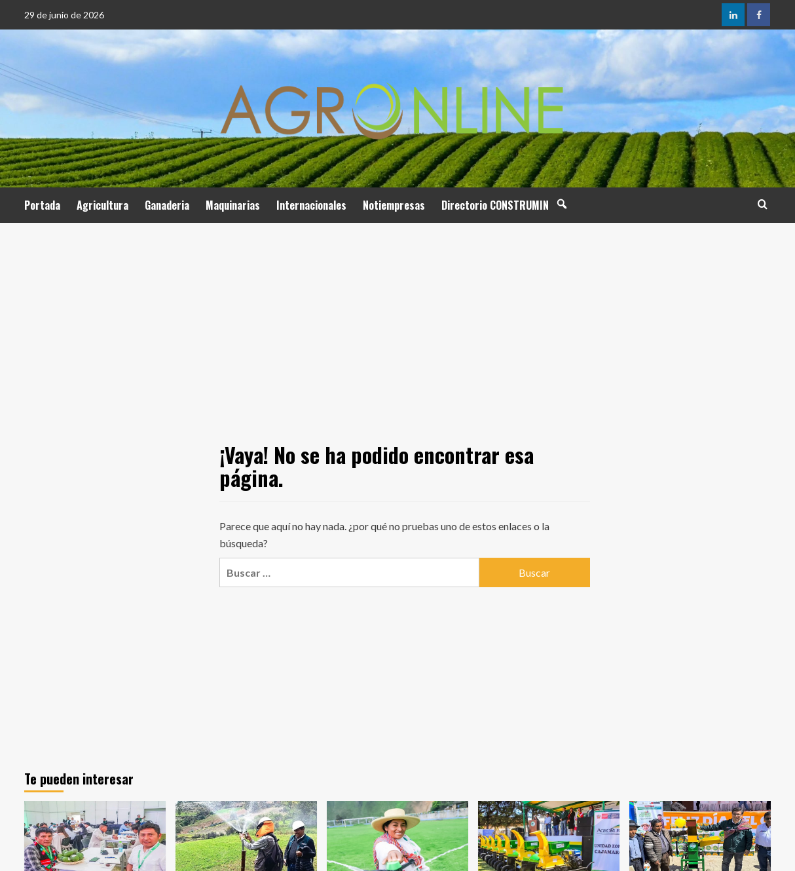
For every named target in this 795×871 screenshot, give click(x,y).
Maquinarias (233, 205)
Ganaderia (167, 205)
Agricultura (102, 205)
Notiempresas (394, 205)
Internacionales (311, 205)
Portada (42, 205)
